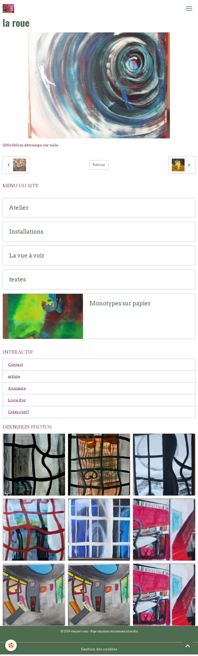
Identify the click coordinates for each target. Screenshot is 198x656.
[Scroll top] (187, 645)
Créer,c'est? (18, 412)
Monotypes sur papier (120, 303)
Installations (26, 231)
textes (17, 279)
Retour (99, 165)
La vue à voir (26, 255)
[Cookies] (11, 645)
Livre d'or (17, 400)
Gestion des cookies (99, 649)
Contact (15, 364)
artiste (14, 376)
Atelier (19, 207)
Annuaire (17, 388)
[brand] (9, 8)
